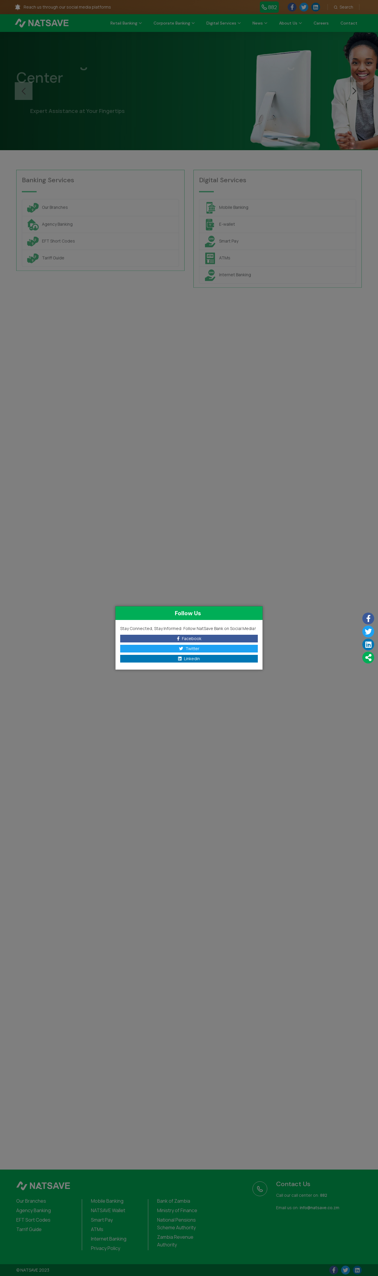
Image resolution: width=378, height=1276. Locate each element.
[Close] (257, 613)
